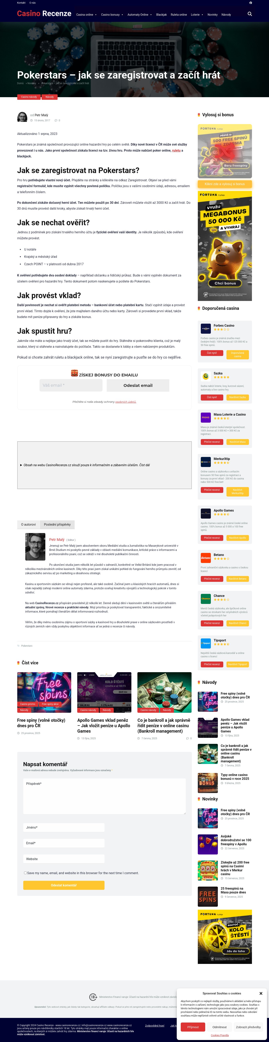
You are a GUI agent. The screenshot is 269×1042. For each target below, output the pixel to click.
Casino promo (27, 704)
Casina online (86, 14)
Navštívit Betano (237, 578)
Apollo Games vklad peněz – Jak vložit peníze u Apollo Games (103, 725)
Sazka (218, 373)
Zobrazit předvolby (248, 1027)
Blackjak (161, 14)
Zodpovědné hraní (154, 1025)
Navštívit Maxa (238, 441)
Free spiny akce (50, 704)
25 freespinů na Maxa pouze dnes (233, 890)
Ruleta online (179, 14)
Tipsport (220, 640)
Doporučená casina (237, 355)
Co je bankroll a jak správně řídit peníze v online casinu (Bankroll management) (163, 725)
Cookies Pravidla (220, 1035)
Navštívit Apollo (237, 537)
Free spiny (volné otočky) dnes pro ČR (235, 695)
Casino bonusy (112, 14)
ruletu (176, 150)
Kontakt (21, 2)
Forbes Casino (224, 325)
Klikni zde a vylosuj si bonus (225, 184)
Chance (219, 596)
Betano (219, 555)
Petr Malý (41, 115)
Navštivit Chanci (237, 623)
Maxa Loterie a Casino (230, 414)
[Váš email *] (70, 385)
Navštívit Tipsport (237, 664)
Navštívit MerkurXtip (238, 491)
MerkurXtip (222, 459)
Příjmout (193, 1027)
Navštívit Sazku (237, 397)
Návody (226, 14)
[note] (104, 465)
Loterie (197, 14)
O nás (32, 2)
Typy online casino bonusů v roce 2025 (235, 777)
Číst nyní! (212, 353)
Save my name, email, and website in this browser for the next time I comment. (83, 873)
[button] (261, 993)
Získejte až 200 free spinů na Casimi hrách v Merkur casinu (235, 868)
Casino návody (29, 97)
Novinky (213, 14)
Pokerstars (26, 645)
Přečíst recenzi (212, 441)
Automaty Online (140, 14)
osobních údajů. (125, 401)
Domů (20, 83)
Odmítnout (219, 1027)
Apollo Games (224, 510)
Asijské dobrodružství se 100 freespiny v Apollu (236, 840)
